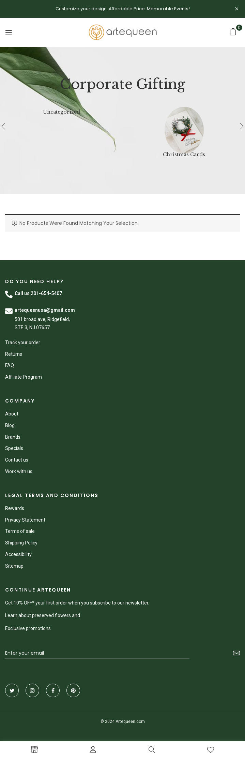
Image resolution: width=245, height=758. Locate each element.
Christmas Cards (184, 155)
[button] (233, 31)
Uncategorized (61, 112)
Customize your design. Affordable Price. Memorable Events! (123, 8)
